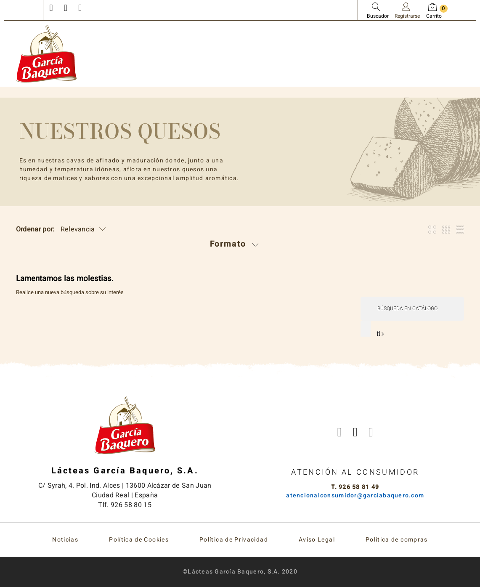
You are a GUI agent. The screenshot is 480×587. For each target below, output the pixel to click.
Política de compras (397, 539)
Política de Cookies (139, 539)
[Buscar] (412, 309)
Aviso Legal (317, 539)
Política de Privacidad (233, 539)
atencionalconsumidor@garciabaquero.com (355, 495)
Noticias (65, 539)
